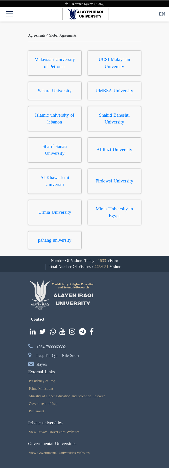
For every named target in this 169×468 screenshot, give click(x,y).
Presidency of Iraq (42, 381)
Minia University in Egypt (114, 212)
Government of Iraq (43, 403)
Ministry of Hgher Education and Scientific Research (67, 396)
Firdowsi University (114, 180)
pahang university (55, 240)
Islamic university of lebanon (54, 119)
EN (162, 14)
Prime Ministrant (41, 388)
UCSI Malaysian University (114, 63)
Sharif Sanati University (54, 150)
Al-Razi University (114, 149)
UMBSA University (114, 90)
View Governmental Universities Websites (59, 452)
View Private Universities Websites (54, 432)
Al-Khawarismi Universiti (54, 181)
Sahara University (55, 90)
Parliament (36, 411)
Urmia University (54, 212)
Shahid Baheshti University (114, 119)
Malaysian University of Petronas (54, 63)
